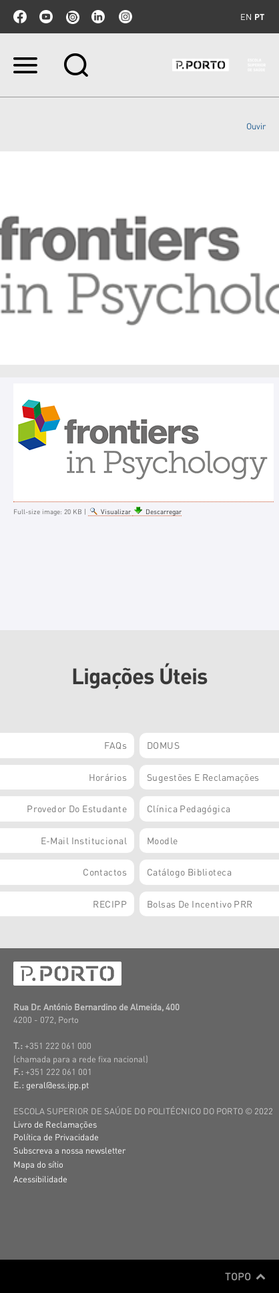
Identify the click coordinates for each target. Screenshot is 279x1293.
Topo (245, 1276)
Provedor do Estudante (77, 808)
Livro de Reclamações (55, 1124)
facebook (20, 16)
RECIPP (110, 904)
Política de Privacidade (56, 1136)
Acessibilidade (40, 1178)
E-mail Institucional (84, 840)
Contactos (105, 872)
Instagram (124, 16)
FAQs (115, 745)
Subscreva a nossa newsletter (69, 1150)
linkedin (98, 16)
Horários (108, 777)
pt (259, 16)
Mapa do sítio (38, 1164)
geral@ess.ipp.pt (57, 1084)
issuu (72, 16)
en (246, 16)
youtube (46, 16)
